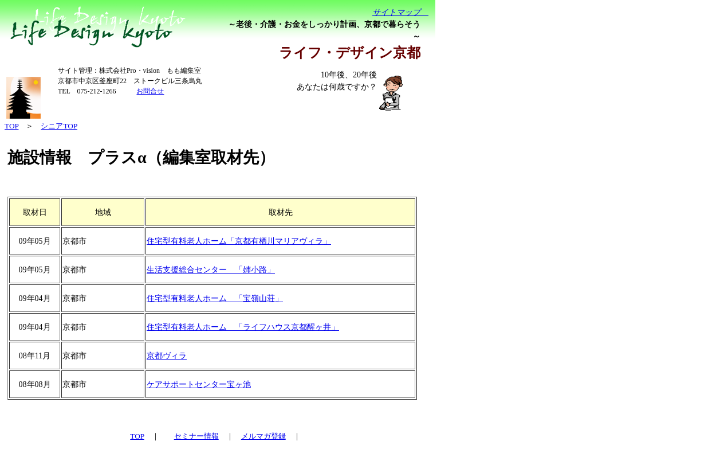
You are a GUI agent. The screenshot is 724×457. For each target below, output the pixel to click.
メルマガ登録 (263, 436)
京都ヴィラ (167, 355)
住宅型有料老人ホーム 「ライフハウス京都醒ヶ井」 (243, 327)
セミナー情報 (196, 436)
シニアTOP (59, 126)
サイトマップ (400, 12)
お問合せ (150, 91)
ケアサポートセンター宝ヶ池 (199, 384)
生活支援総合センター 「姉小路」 (211, 269)
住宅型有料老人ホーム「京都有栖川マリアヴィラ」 (239, 241)
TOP (137, 436)
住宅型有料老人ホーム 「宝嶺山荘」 (215, 298)
